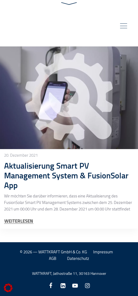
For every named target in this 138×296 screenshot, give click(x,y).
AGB (52, 258)
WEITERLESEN (18, 221)
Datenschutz (78, 258)
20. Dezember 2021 (21, 155)
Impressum (103, 252)
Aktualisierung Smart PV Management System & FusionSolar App (66, 175)
